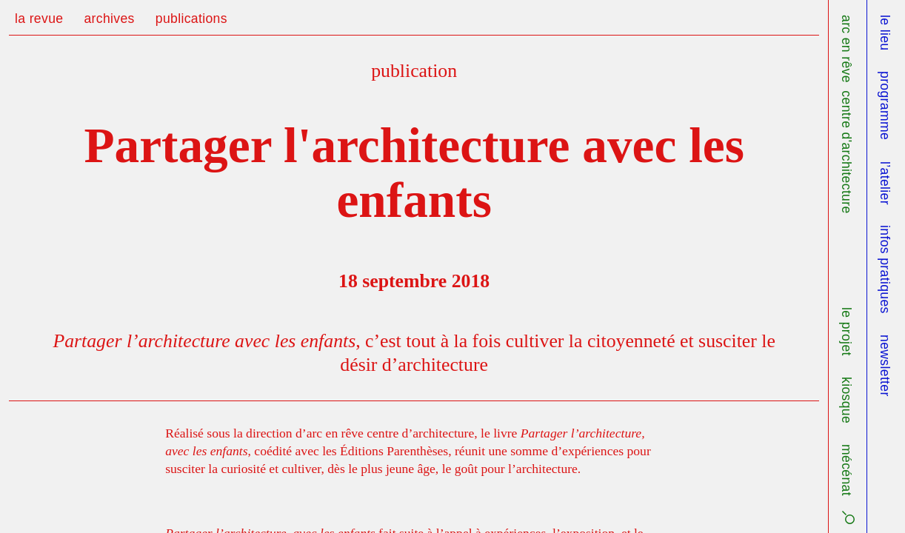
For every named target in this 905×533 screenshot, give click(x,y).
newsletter (885, 366)
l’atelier (885, 183)
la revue (39, 18)
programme (885, 105)
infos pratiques (885, 269)
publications (191, 18)
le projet (846, 331)
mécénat (846, 470)
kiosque (846, 400)
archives (109, 18)
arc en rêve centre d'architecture (846, 114)
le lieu (885, 32)
